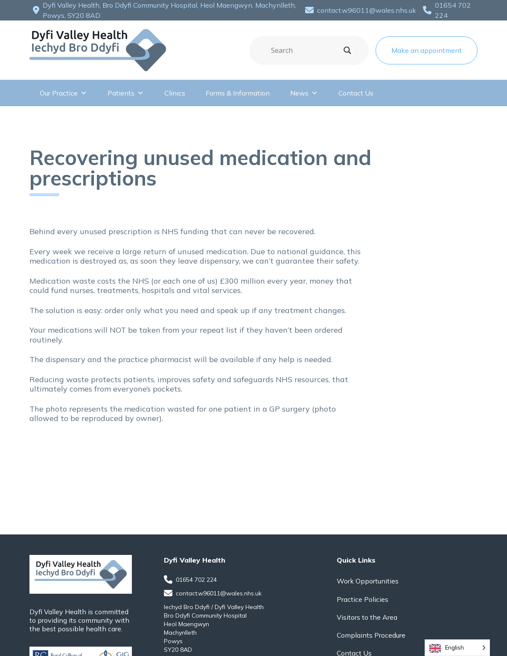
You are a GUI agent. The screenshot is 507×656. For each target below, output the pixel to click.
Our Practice (63, 93)
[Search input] (305, 50)
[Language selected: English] (457, 647)
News (304, 93)
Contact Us (355, 93)
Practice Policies (362, 599)
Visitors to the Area (367, 617)
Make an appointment (426, 50)
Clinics (174, 93)
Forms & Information (238, 93)
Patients (126, 93)
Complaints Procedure (371, 635)
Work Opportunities (368, 581)
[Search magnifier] (347, 50)
